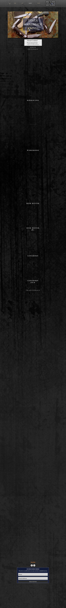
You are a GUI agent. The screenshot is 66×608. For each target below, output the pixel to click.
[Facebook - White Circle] (32, 565)
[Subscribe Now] (33, 581)
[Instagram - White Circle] (34, 565)
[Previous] (9, 25)
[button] (10, 3)
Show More (33, 562)
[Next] (56, 25)
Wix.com (24, 586)
